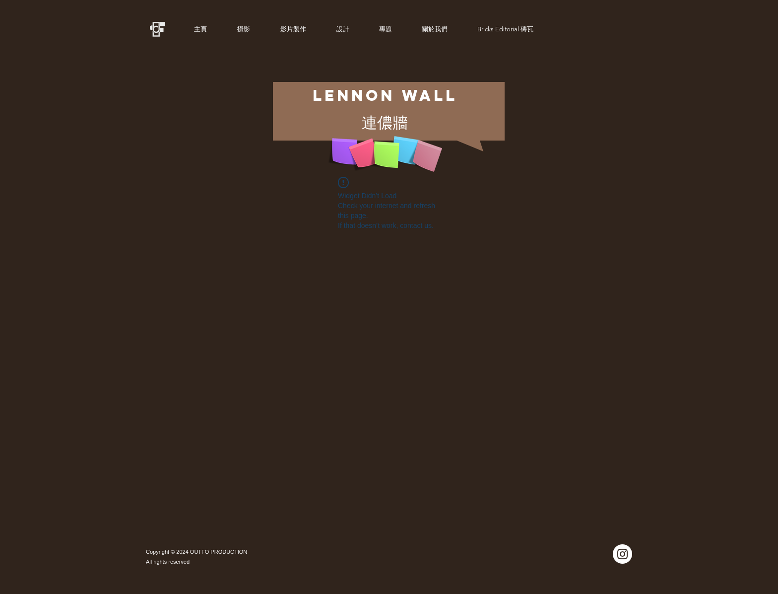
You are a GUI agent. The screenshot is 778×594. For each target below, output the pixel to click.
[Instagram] (622, 554)
